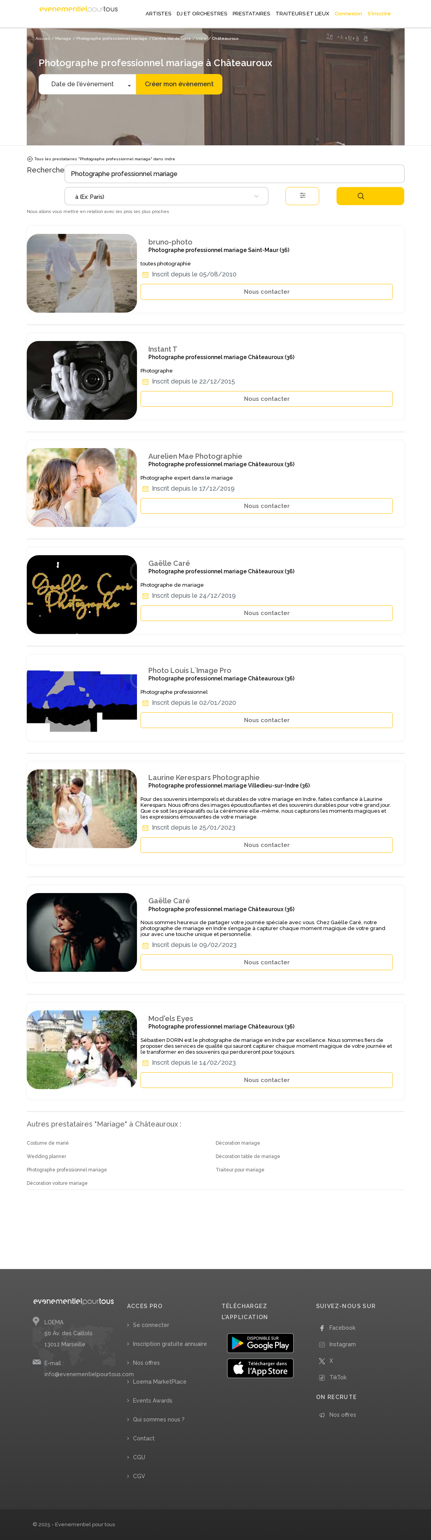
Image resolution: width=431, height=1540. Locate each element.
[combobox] (166, 196)
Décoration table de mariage (248, 1156)
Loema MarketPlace (160, 1382)
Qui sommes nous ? (159, 1419)
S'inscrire (379, 14)
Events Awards (152, 1400)
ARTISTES (158, 14)
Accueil (42, 38)
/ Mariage (61, 38)
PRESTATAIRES (251, 14)
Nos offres (146, 1363)
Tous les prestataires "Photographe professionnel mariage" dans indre (101, 159)
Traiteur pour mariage (240, 1170)
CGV (139, 1476)
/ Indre (199, 38)
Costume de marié (48, 1143)
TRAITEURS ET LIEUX (302, 14)
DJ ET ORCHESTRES (202, 14)
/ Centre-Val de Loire (170, 38)
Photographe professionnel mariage (67, 1170)
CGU (139, 1457)
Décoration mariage (238, 1143)
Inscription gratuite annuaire (170, 1344)
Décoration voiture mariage (57, 1183)
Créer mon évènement (179, 84)
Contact (144, 1438)
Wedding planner (46, 1156)
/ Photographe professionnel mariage (110, 38)
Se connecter (151, 1325)
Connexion (348, 14)
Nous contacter (267, 291)
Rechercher (361, 196)
